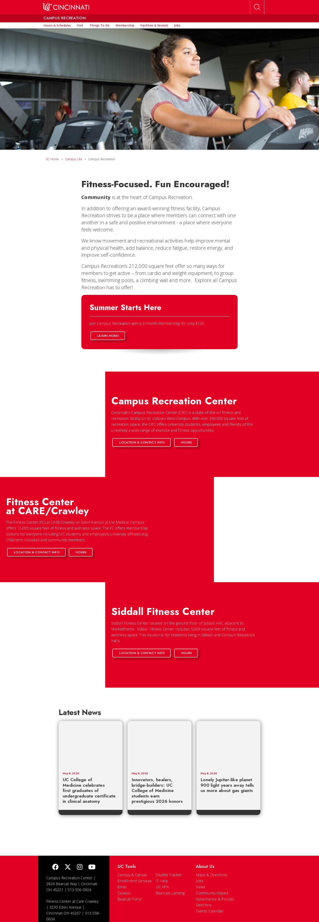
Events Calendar (210, 911)
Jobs (199, 880)
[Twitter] (67, 867)
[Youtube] (91, 867)
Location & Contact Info (142, 442)
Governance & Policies (215, 899)
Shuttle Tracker (169, 874)
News (200, 886)
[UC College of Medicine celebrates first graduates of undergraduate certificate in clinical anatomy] (90, 744)
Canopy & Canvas (132, 874)
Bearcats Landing (170, 892)
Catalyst (124, 892)
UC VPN (162, 886)
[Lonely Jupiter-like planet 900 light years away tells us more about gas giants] (228, 744)
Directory (204, 904)
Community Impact (212, 892)
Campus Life (73, 159)
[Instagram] (80, 867)
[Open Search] (257, 7)
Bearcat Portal (130, 899)
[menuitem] (57, 25)
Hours (186, 442)
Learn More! (108, 336)
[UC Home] (65, 7)
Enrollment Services (135, 880)
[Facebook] (55, 867)
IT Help (162, 880)
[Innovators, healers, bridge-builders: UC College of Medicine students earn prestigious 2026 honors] (159, 744)
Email (122, 886)
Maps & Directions (211, 874)
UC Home (52, 159)
